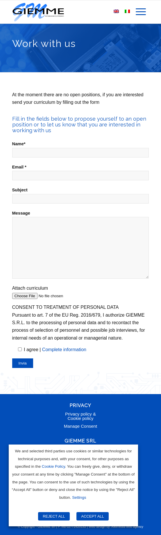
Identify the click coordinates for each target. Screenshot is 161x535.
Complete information (64, 349)
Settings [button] (79, 497)
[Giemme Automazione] (67, 11)
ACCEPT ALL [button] (92, 516)
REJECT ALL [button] (54, 516)
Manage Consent (80, 426)
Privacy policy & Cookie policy (80, 416)
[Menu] (141, 11)
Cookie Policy (53, 466)
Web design (97, 526)
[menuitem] (141, 11)
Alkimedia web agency (127, 526)
